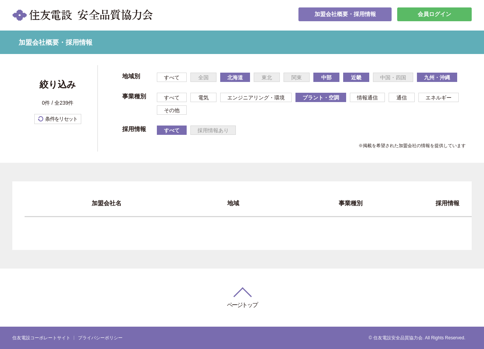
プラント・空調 (321, 98)
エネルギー (439, 98)
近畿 (356, 77)
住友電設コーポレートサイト (41, 337)
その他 (172, 110)
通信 (401, 98)
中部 (326, 77)
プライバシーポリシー (100, 337)
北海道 (235, 77)
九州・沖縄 (437, 77)
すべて (172, 77)
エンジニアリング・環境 (256, 98)
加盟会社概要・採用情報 (345, 15)
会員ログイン (434, 15)
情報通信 (367, 98)
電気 (203, 98)
